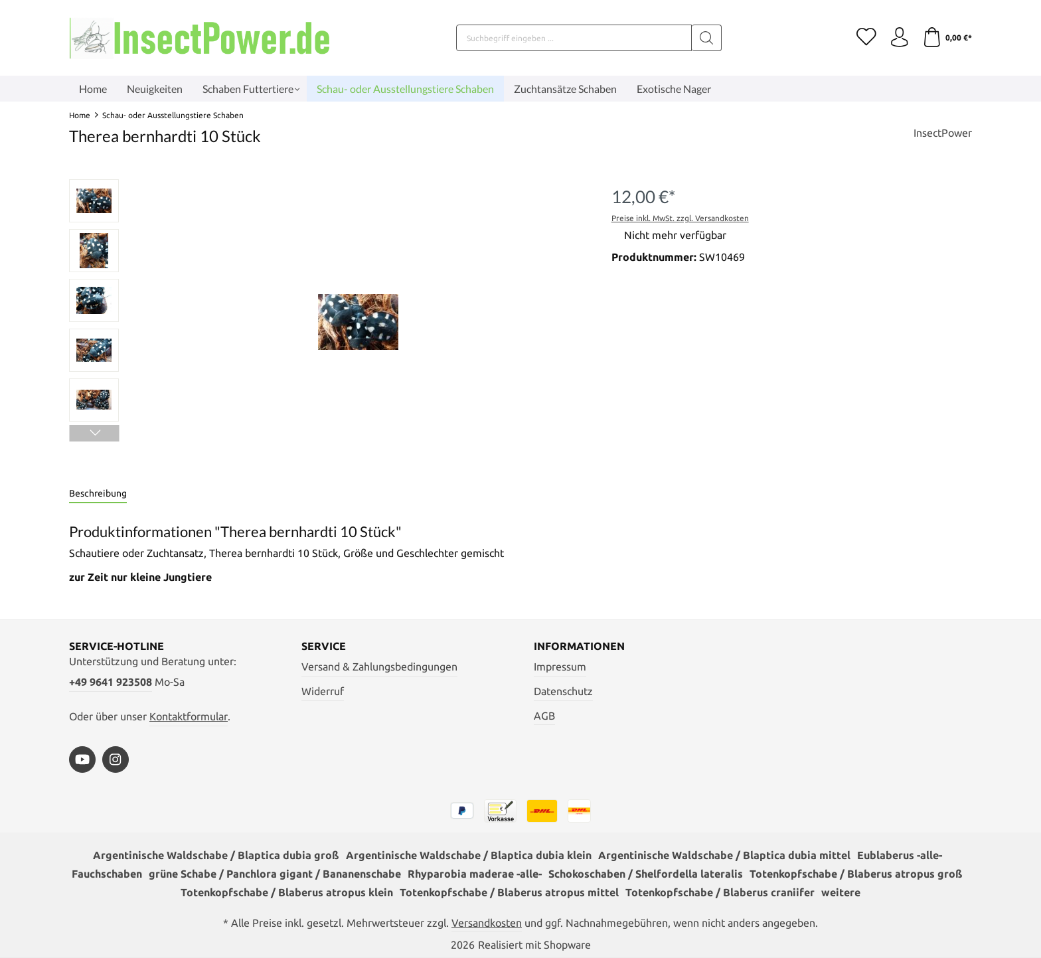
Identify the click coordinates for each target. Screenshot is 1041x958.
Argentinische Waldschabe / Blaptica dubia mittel (724, 855)
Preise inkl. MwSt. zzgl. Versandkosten (680, 218)
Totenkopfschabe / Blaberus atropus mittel (509, 892)
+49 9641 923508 (110, 682)
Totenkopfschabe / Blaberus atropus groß (856, 874)
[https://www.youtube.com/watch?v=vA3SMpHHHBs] (82, 759)
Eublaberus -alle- (899, 855)
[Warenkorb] (947, 37)
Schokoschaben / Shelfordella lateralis (645, 874)
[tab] (98, 494)
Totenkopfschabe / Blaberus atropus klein (287, 892)
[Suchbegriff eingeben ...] (574, 38)
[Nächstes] (94, 433)
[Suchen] (707, 38)
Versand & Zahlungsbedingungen (379, 667)
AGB (544, 716)
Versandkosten (486, 923)
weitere (840, 892)
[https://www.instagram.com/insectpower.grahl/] (115, 759)
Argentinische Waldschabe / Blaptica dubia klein (469, 855)
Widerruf (322, 691)
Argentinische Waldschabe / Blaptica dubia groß (216, 855)
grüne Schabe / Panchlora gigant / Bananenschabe (275, 874)
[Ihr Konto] (899, 37)
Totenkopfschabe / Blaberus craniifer (720, 892)
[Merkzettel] (866, 37)
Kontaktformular (188, 716)
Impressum (560, 667)
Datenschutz (563, 691)
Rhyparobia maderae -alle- (475, 874)
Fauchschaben (107, 874)
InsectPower (943, 133)
